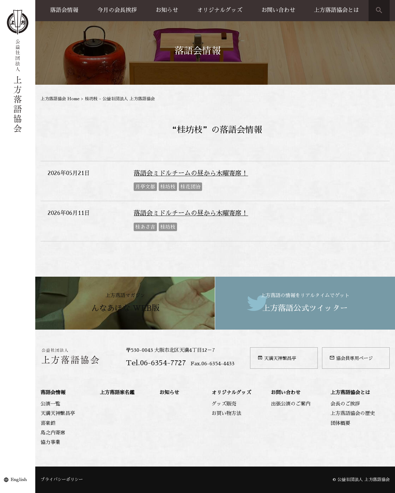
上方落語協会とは (336, 10)
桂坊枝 (167, 186)
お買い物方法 (226, 413)
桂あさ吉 (145, 226)
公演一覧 (50, 403)
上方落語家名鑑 (117, 392)
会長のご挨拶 (345, 403)
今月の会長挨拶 (117, 10)
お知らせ (167, 10)
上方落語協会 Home (60, 99)
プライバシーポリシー (62, 479)
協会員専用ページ (351, 358)
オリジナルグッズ (219, 10)
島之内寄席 (53, 432)
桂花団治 (190, 186)
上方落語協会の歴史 (352, 413)
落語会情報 (64, 10)
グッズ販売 (224, 403)
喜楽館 (48, 423)
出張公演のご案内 (290, 403)
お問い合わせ (278, 10)
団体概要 (340, 423)
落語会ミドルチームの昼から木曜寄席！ (191, 173)
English (19, 479)
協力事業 (50, 442)
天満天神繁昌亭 (276, 358)
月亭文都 (145, 186)
